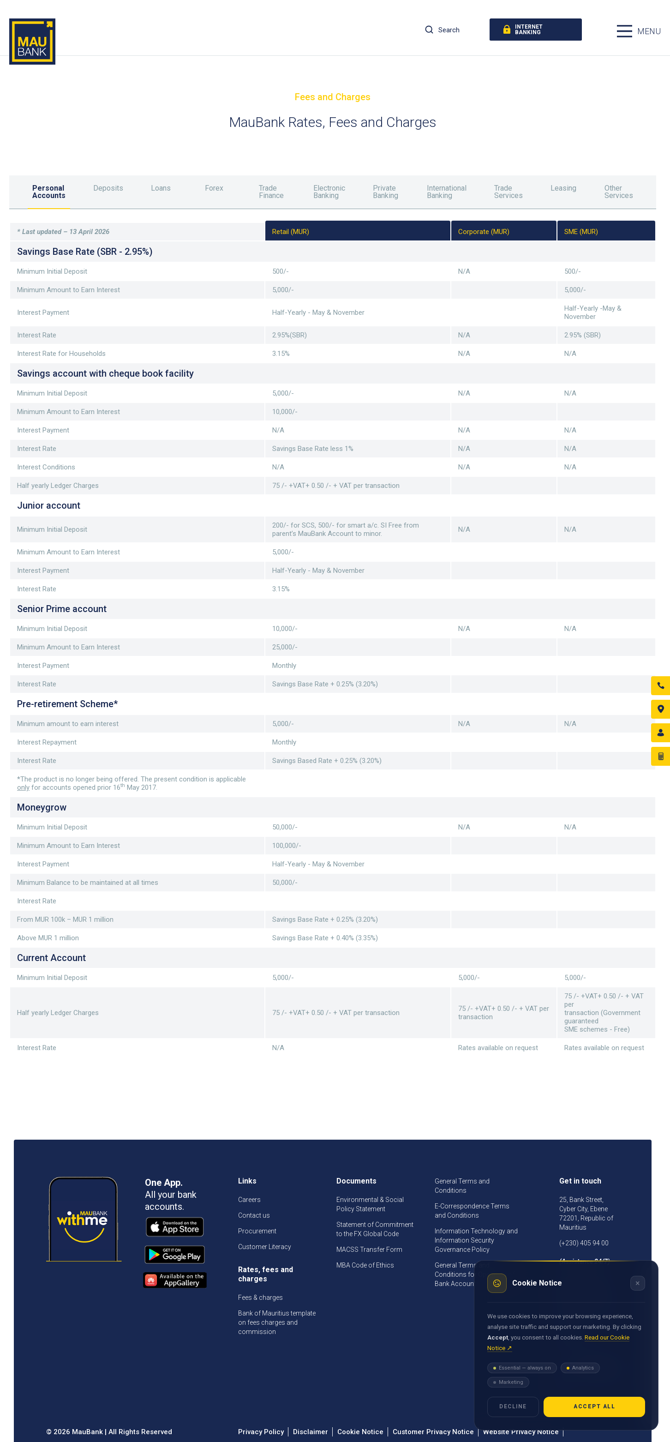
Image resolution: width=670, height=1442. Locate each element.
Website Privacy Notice (521, 1432)
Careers (249, 1199)
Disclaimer (310, 1432)
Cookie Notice (360, 1432)
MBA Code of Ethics (365, 1265)
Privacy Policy (261, 1432)
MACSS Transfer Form (369, 1249)
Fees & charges (260, 1297)
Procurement (257, 1231)
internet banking (523, 30)
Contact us (254, 1215)
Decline (513, 1406)
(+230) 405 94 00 (584, 1243)
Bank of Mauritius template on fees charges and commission (277, 1322)
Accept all (594, 1406)
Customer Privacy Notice (433, 1432)
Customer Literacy (264, 1246)
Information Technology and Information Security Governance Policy (476, 1240)
